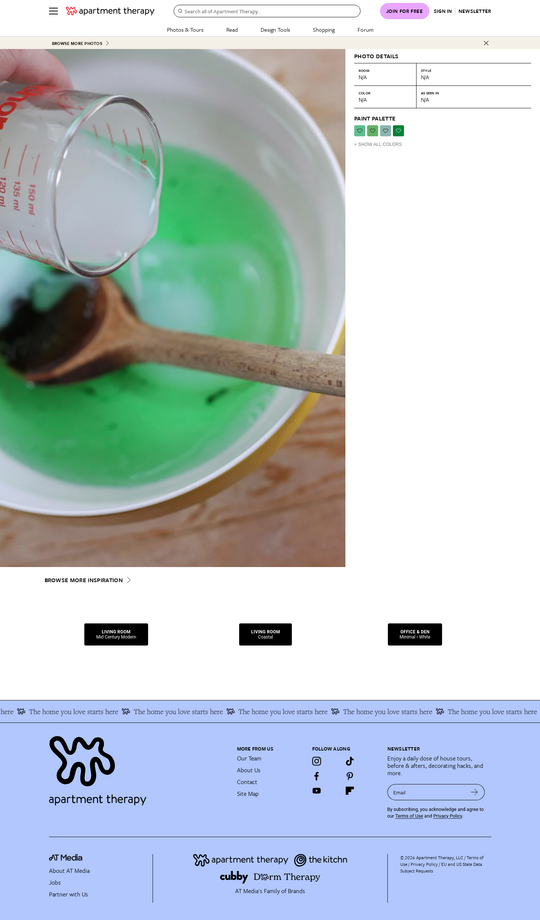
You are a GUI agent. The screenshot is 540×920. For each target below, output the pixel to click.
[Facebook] (316, 775)
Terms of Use (409, 815)
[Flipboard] (349, 790)
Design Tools (275, 29)
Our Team (249, 757)
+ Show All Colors (378, 144)
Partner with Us (68, 893)
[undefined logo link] (110, 11)
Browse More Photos (80, 43)
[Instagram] (316, 760)
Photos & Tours (185, 29)
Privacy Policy (447, 815)
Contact (247, 781)
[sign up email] (425, 792)
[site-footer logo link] (65, 858)
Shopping (324, 29)
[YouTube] (316, 790)
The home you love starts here (76, 711)
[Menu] (53, 11)
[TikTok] (349, 760)
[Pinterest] (349, 775)
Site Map (248, 793)
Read (232, 29)
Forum (365, 29)
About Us (249, 769)
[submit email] (474, 792)
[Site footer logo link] (138, 767)
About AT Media (69, 870)
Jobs (55, 882)
